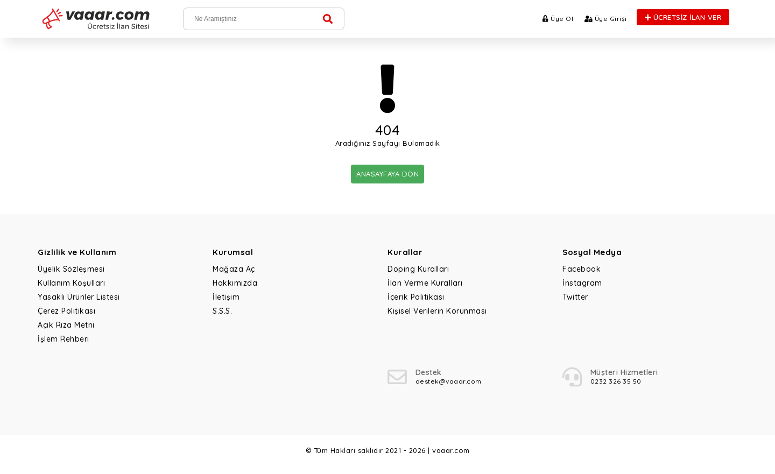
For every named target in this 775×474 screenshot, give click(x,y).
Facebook (581, 269)
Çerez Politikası (66, 311)
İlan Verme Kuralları (425, 283)
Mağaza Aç (234, 269)
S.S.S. (222, 311)
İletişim (226, 297)
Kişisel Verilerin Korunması (437, 311)
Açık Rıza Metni (66, 325)
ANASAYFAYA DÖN (387, 173)
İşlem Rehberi (63, 339)
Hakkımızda (235, 283)
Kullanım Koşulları (71, 283)
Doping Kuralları (418, 269)
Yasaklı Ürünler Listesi (79, 297)
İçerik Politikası (416, 297)
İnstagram (582, 283)
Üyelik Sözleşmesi (71, 269)
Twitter (575, 297)
